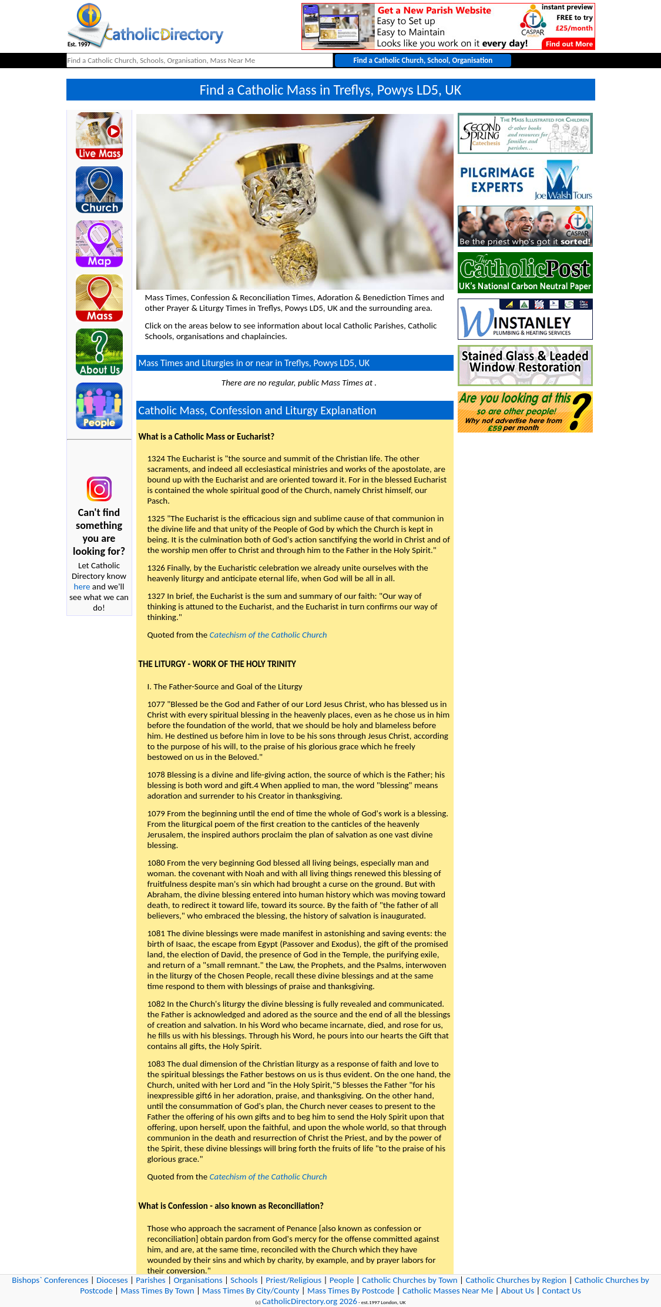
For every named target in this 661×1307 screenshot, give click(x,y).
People (342, 1280)
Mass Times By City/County (250, 1290)
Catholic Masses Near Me (447, 1290)
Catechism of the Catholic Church (268, 634)
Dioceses (112, 1280)
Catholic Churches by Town (410, 1280)
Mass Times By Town (157, 1290)
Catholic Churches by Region (515, 1280)
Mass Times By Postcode (350, 1290)
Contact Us (561, 1290)
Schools (243, 1280)
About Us (517, 1290)
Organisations (197, 1280)
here (82, 586)
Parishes (150, 1280)
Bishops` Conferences (50, 1280)
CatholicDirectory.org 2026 (309, 1301)
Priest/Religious (293, 1280)
